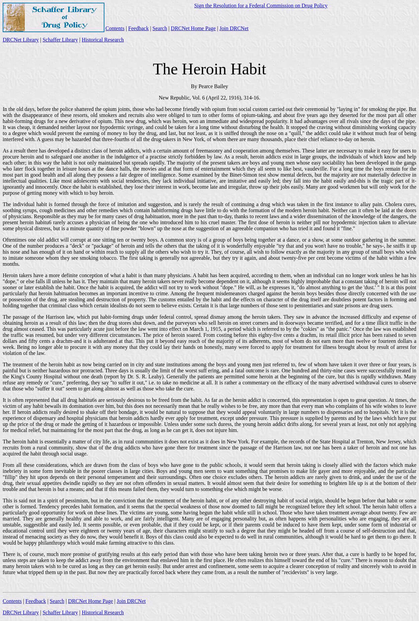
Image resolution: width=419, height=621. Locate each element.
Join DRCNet (234, 28)
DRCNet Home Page (193, 28)
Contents (114, 28)
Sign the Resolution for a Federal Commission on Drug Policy (261, 5)
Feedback (138, 28)
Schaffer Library (60, 40)
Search (160, 28)
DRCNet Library (21, 40)
